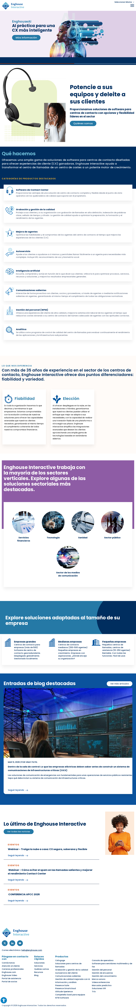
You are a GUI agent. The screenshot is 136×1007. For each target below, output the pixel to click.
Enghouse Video (9, 975)
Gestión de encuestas (103, 972)
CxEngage (62, 965)
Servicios (40, 967)
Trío (95, 987)
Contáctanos (8, 965)
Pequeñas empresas (115, 646)
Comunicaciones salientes (32, 290)
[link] (35, 527)
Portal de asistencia (11, 977)
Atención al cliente (10, 967)
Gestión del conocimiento (104, 975)
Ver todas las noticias (18, 836)
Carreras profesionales (12, 970)
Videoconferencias (101, 979)
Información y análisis (67, 979)
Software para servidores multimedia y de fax (113, 967)
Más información (26, 37)
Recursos (40, 972)
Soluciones (40, 965)
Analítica (22, 329)
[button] (123, 2)
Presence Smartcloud (67, 984)
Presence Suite (64, 982)
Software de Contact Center (33, 189)
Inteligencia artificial (29, 270)
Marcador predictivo (102, 982)
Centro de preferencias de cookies (107, 1002)
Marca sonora (99, 977)
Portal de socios (9, 979)
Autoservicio (24, 251)
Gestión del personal (102, 970)
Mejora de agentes (27, 231)
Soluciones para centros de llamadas (74, 967)
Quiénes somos (42, 970)
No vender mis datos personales (74, 1002)
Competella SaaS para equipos (72, 989)
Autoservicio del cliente (68, 972)
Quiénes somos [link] (83, 123)
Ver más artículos (120, 689)
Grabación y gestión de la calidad (37, 209)
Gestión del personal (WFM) (33, 309)
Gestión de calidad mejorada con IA (74, 977)
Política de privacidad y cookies (17, 1002)
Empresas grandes (25, 646)
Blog (38, 975)
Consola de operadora (103, 965)
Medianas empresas (71, 646)
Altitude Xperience (66, 987)
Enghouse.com (8, 972)
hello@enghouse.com (32, 955)
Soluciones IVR (99, 984)
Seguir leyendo (16, 795)
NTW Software (64, 991)
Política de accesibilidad (45, 1002)
